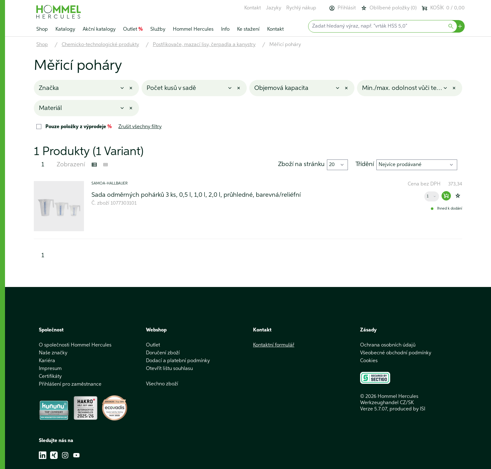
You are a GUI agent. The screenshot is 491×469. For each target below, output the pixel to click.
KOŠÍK (443, 8)
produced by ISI (407, 409)
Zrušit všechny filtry (140, 126)
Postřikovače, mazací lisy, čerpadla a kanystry (204, 44)
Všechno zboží (162, 384)
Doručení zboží (163, 353)
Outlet (133, 29)
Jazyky (273, 8)
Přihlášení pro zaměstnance (70, 384)
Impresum (50, 368)
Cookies (369, 360)
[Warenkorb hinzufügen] (446, 196)
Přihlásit (342, 8)
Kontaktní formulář (273, 345)
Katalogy (65, 29)
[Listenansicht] (94, 164)
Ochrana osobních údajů (388, 345)
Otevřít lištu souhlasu (169, 368)
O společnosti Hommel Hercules (75, 345)
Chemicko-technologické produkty (100, 44)
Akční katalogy (99, 29)
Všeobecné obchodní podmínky (395, 353)
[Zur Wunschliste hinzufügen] (457, 195)
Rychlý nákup (301, 8)
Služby (157, 29)
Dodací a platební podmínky (178, 360)
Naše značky (53, 353)
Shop (42, 29)
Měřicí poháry (285, 44)
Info (225, 29)
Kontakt (252, 8)
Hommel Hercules (193, 29)
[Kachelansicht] (105, 164)
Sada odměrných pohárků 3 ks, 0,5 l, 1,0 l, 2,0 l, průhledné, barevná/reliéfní (196, 195)
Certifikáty (50, 376)
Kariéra (47, 360)
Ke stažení (248, 29)
